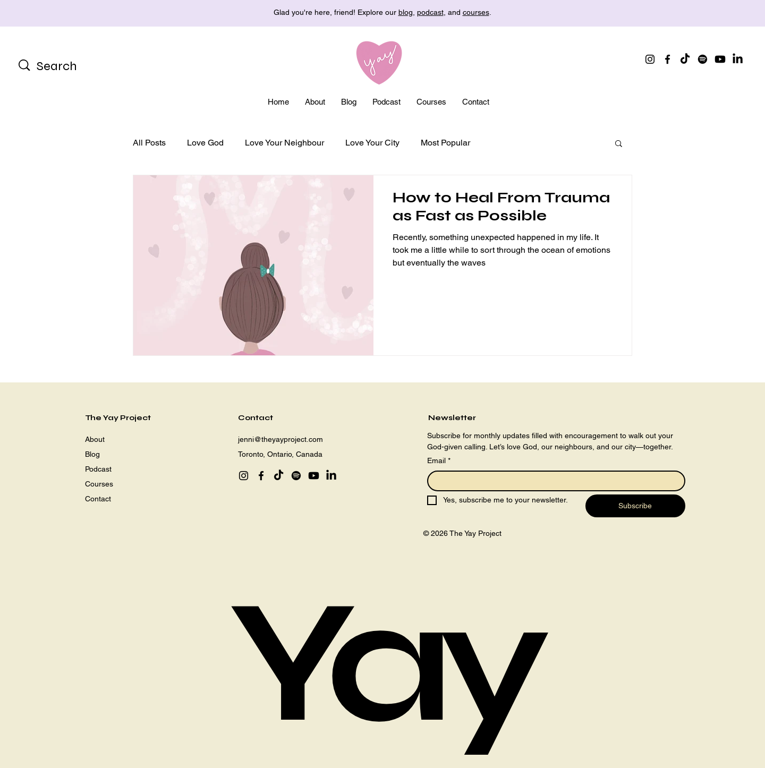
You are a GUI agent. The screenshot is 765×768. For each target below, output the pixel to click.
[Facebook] (667, 59)
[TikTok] (685, 59)
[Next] (709, 13)
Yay (382, 663)
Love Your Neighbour (284, 143)
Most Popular (445, 143)
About (95, 439)
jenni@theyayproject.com (280, 439)
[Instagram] (650, 59)
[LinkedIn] (738, 59)
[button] (619, 144)
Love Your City (372, 143)
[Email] (553, 481)
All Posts (149, 143)
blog (405, 12)
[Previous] (55, 13)
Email (438, 461)
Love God (205, 143)
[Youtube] (720, 59)
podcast (430, 12)
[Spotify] (702, 59)
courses (476, 12)
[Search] (70, 66)
